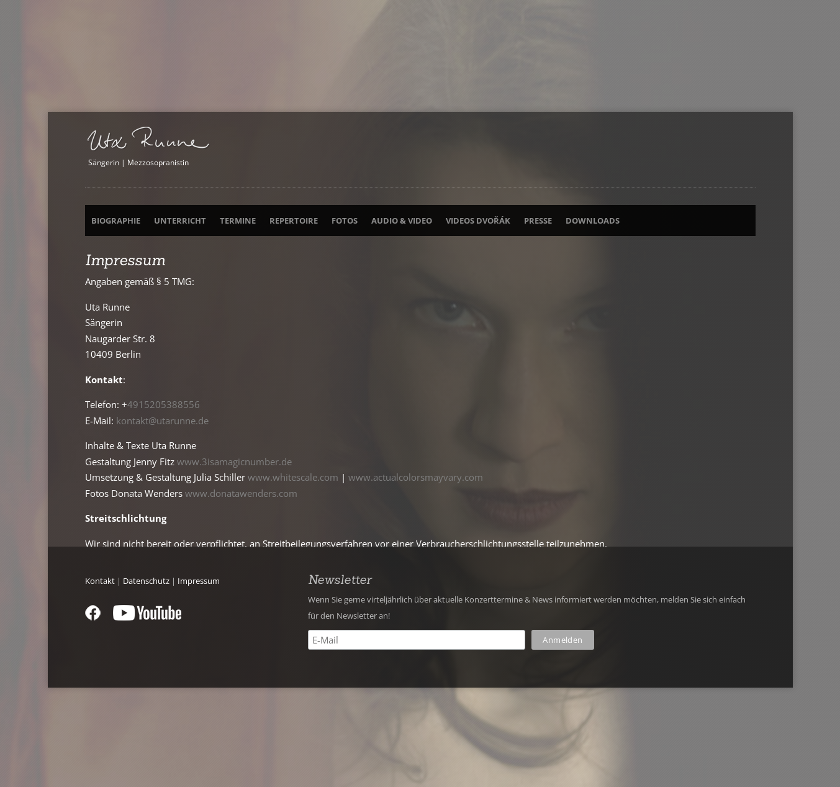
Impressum (199, 580)
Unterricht (180, 221)
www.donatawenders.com (241, 493)
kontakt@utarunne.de (162, 420)
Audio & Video (401, 221)
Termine (238, 221)
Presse (538, 221)
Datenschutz (146, 580)
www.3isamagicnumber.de (234, 461)
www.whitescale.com (293, 477)
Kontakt (100, 580)
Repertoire (293, 221)
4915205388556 (163, 404)
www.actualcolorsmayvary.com (415, 477)
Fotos (345, 221)
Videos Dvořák (478, 221)
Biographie (115, 221)
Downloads (593, 221)
